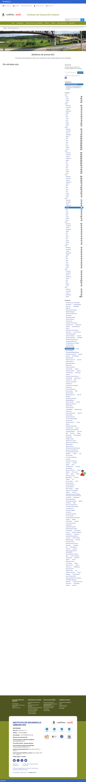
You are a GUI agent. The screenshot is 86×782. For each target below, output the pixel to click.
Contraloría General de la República (33, 705)
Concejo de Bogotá (32, 713)
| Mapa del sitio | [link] (24, 772)
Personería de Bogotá (32, 710)
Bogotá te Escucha (16, 707)
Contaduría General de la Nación (35, 707)
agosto (74, 113)
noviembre (74, 107)
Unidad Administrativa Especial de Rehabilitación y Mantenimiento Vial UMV (50, 705)
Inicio (5, 28)
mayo (74, 118)
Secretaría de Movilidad (48, 702)
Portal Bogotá (15, 703)
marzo (74, 98)
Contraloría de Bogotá (32, 709)
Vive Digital (61, 708)
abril (74, 96)
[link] (14, 760)
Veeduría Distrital (31, 712)
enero (74, 102)
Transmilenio (46, 709)
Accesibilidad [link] (16, 772)
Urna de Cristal (62, 706)
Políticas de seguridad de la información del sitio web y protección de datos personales (26, 769)
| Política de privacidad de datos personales (30, 764)
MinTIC (60, 703)
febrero (74, 100)
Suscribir (80, 72)
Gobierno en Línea (63, 705)
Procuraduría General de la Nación (34, 703)
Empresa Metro (46, 710)
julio (74, 114)
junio (74, 116)
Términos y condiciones (16, 764)
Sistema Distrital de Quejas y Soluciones (18, 706)
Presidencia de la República (65, 702)
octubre (74, 109)
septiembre (74, 111)
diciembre (74, 105)
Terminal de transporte (48, 707)
